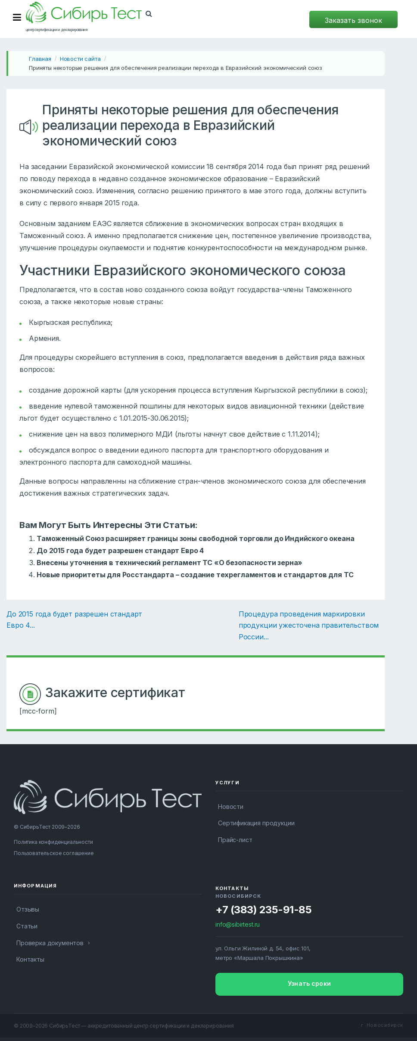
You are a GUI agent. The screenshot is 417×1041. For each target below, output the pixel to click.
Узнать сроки (309, 983)
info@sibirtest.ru (237, 924)
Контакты (30, 959)
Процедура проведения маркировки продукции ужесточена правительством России (309, 625)
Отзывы (27, 909)
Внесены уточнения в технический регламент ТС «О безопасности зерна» (169, 562)
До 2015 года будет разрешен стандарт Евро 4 (120, 550)
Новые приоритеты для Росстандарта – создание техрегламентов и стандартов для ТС (195, 574)
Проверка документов (50, 943)
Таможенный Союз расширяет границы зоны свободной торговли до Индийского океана (196, 538)
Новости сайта (80, 58)
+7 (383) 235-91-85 (263, 910)
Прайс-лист (235, 839)
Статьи (26, 926)
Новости (230, 806)
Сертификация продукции (256, 823)
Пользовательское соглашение (54, 853)
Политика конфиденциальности (53, 842)
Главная (40, 58)
